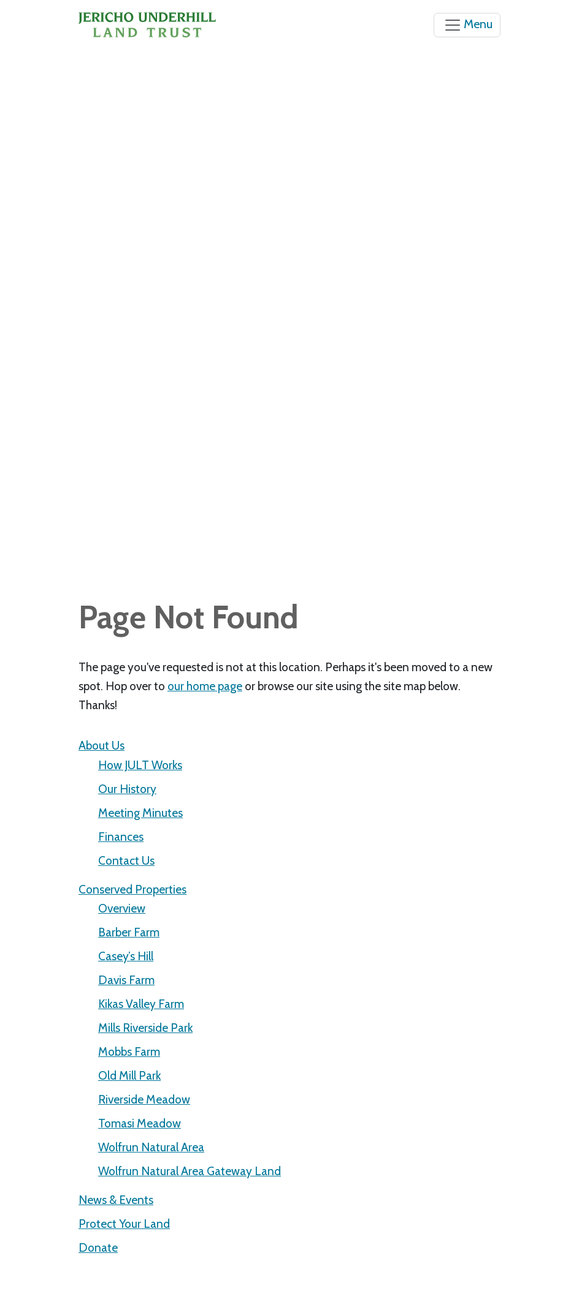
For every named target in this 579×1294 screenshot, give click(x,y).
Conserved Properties (132, 889)
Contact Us (126, 860)
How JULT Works (140, 765)
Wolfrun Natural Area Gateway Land (189, 1171)
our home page (204, 686)
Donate (98, 1247)
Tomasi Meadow (139, 1123)
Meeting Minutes (140, 812)
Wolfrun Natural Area (151, 1147)
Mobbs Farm (129, 1051)
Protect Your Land (124, 1223)
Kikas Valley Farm (141, 1003)
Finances (121, 836)
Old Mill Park (129, 1075)
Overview (121, 908)
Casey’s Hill (125, 956)
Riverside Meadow (144, 1099)
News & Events (116, 1199)
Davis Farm (126, 979)
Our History (127, 788)
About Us (102, 745)
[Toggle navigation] (467, 25)
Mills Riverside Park (145, 1027)
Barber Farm (128, 932)
